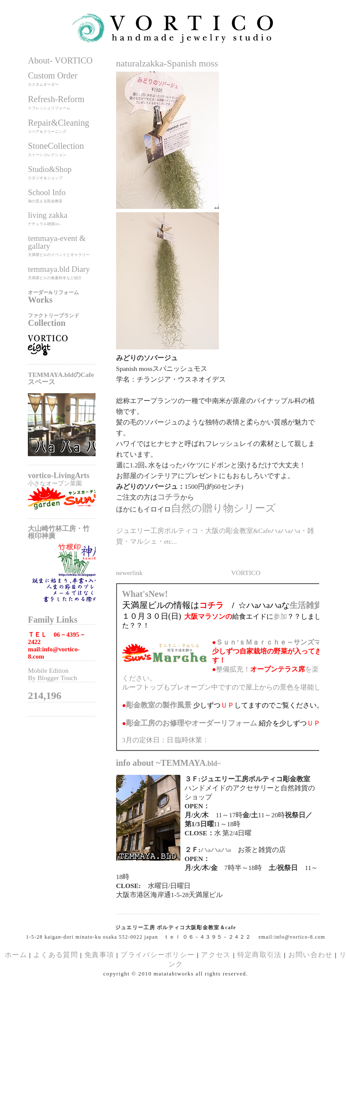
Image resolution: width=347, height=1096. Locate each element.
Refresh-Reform (56, 99)
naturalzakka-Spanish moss (167, 63)
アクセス (215, 954)
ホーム (16, 954)
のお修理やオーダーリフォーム (191, 723)
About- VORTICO (60, 60)
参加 (280, 616)
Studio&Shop (50, 169)
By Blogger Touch (52, 677)
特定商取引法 (260, 954)
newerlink (129, 572)
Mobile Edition (48, 670)
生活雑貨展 (310, 605)
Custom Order (52, 75)
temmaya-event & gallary (57, 242)
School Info (47, 192)
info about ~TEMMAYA (168, 763)
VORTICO (245, 572)
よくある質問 (55, 954)
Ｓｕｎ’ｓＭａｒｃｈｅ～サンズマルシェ (278, 642)
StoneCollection (56, 146)
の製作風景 (158, 705)
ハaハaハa (215, 849)
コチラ (168, 497)
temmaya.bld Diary (59, 269)
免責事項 (99, 954)
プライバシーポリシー (157, 954)
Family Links (52, 619)
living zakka (47, 215)
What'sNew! (145, 594)
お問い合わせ (310, 954)
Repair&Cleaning (58, 122)
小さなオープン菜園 (55, 483)
